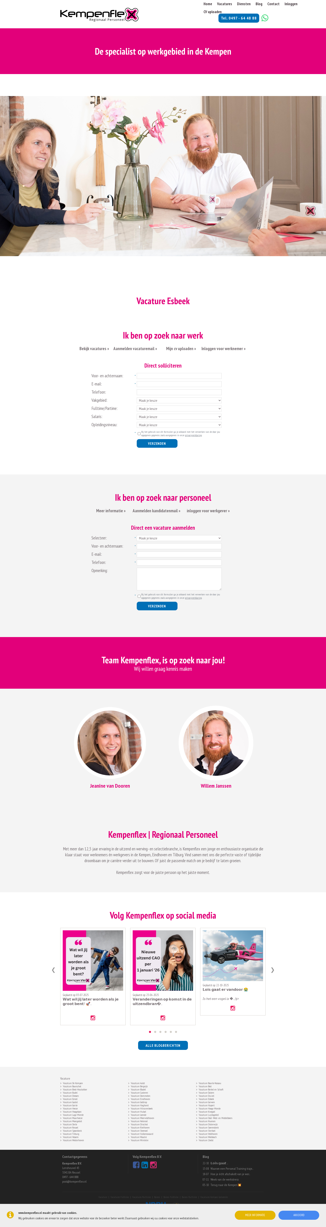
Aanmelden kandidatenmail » (157, 510)
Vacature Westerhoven (73, 1139)
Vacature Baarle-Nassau (210, 1082)
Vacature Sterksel (207, 1130)
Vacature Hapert (207, 1105)
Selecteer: (99, 538)
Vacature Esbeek (206, 1098)
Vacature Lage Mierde (73, 1114)
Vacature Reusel (70, 1127)
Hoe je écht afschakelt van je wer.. (230, 1174)
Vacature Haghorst (140, 1105)
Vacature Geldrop (139, 1101)
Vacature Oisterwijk (208, 1124)
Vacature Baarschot (72, 1086)
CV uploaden (213, 11)
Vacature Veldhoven (208, 1133)
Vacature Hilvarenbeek (142, 1108)
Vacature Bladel (138, 1089)
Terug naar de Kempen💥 (226, 1185)
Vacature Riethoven (140, 1127)
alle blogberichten (163, 1045)
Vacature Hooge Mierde (210, 1108)
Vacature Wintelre (139, 1139)
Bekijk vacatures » (94, 348)
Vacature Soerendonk (209, 1127)
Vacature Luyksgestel (209, 1114)
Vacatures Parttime (141, 1197)
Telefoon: (98, 392)
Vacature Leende (138, 1114)
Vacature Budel (70, 1092)
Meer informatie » (111, 510)
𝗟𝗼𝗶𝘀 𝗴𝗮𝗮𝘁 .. (219, 1163)
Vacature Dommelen (140, 1095)
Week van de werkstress (225, 1179)
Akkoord (298, 1215)
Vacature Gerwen (207, 1101)
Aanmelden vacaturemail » (135, 348)
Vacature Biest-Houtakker (75, 1089)
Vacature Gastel (70, 1101)
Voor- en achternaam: (107, 375)
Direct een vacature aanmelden (163, 527)
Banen (157, 1197)
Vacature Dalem (206, 1092)
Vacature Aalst (138, 1082)
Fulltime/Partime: (104, 408)
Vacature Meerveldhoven (142, 1117)
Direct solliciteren (163, 365)
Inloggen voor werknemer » (223, 348)
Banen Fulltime (170, 1197)
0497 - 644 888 (70, 1177)
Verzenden (157, 443)
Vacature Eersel (70, 1098)
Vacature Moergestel (72, 1120)
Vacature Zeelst (206, 1139)
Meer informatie (255, 1215)
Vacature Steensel (139, 1130)
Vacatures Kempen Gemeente (214, 1197)
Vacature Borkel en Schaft (211, 1089)
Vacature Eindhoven (140, 1098)
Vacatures (224, 3)
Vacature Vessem (71, 1136)
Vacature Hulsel (138, 1111)
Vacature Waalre (139, 1136)
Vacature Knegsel (207, 1111)
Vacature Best (205, 1086)
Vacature (102, 1197)
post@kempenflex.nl (74, 1181)
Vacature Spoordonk (72, 1130)
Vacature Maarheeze (72, 1117)
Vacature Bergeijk (139, 1086)
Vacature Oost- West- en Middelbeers (215, 1117)
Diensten (244, 3)
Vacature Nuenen (207, 1120)
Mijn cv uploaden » (180, 348)
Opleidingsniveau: (104, 424)
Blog (259, 3)
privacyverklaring (193, 435)
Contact (273, 3)
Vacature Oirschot (139, 1124)
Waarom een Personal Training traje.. (232, 1169)
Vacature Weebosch (208, 1136)
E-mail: (96, 384)
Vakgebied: (99, 400)
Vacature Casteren (139, 1092)
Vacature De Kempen (73, 1082)
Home (208, 3)
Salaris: (96, 416)
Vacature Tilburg (71, 1133)
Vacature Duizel (206, 1095)
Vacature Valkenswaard (142, 1133)
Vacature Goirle (70, 1105)
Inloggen (291, 3)
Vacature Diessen (71, 1095)
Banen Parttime (189, 1197)
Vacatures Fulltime (119, 1197)
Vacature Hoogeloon (72, 1111)
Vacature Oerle (70, 1124)
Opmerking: (99, 570)
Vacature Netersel (139, 1120)
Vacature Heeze (70, 1108)
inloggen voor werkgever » (208, 510)
